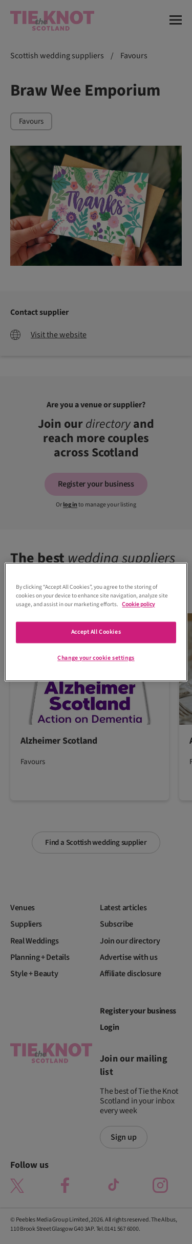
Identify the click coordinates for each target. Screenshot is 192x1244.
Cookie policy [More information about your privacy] (138, 605)
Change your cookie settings (95, 658)
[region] (96, 621)
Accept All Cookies (96, 632)
